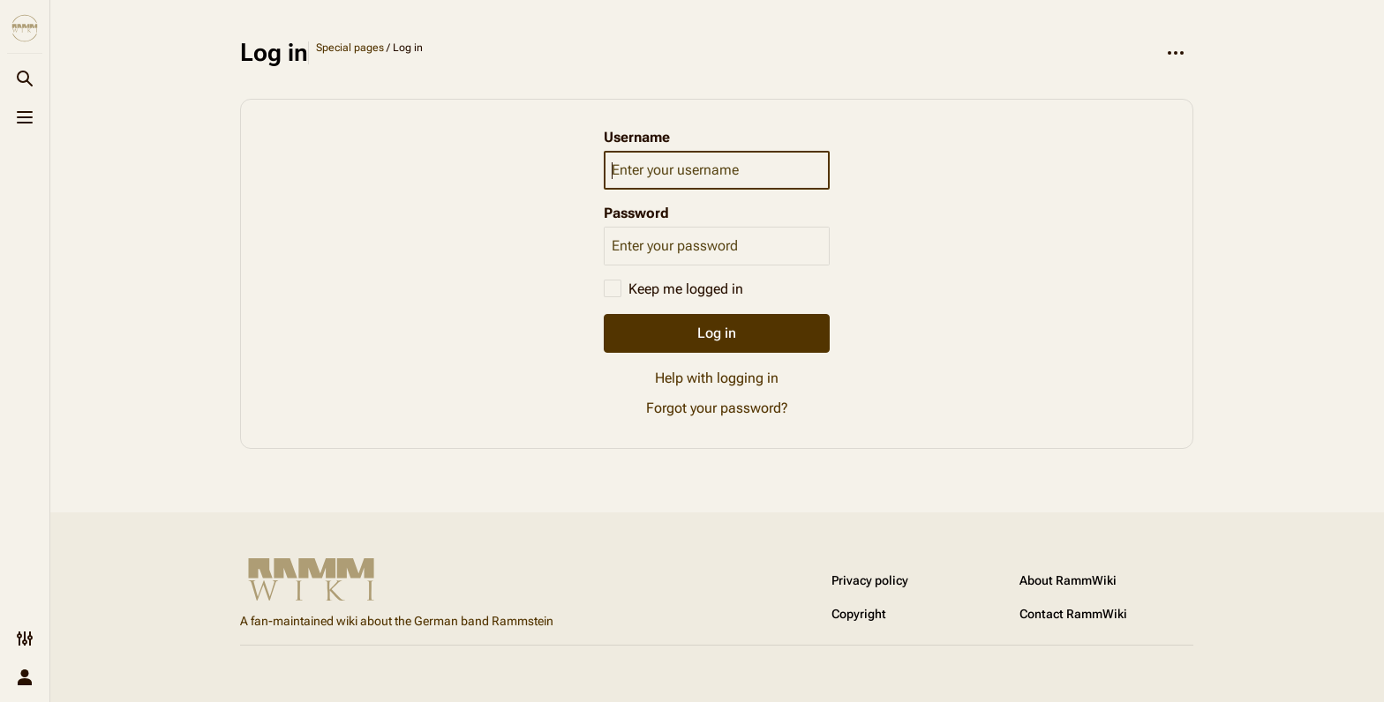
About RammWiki (1068, 580)
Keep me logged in (685, 288)
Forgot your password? (717, 408)
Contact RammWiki (1073, 614)
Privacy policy (869, 580)
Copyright (858, 614)
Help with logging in (716, 378)
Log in (716, 333)
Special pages (350, 47)
